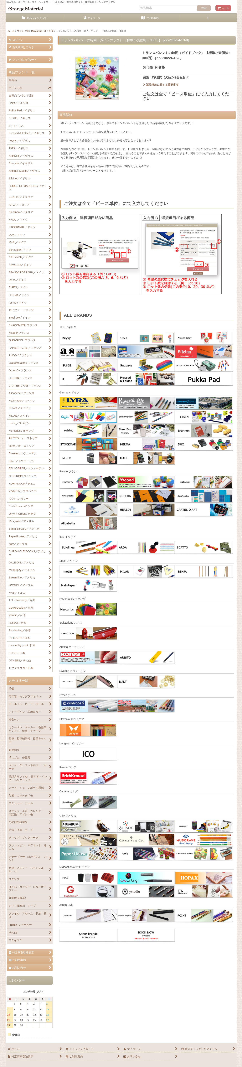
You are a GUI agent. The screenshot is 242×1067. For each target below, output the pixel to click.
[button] (208, 18)
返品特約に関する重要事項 (160, 84)
